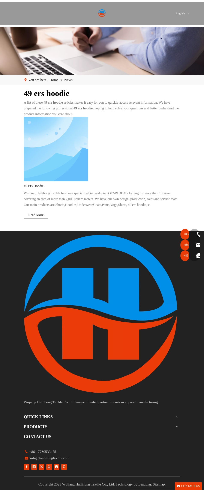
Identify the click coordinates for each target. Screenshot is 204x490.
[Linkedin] (34, 467)
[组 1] (101, 314)
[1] (102, 51)
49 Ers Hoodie (34, 186)
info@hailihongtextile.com (49, 458)
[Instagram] (56, 467)
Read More (36, 215)
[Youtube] (49, 467)
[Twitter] (41, 467)
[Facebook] (26, 467)
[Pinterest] (64, 467)
